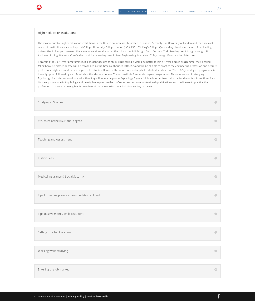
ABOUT (92, 11)
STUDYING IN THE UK (132, 11)
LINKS (164, 11)
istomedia (102, 296)
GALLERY (178, 11)
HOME (79, 11)
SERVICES (109, 11)
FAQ (153, 11)
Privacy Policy (76, 296)
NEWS (192, 11)
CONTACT (207, 11)
